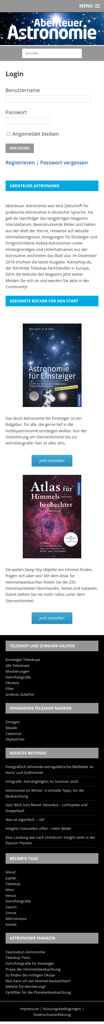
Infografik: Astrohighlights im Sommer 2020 (42, 781)
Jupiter (11, 877)
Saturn (11, 906)
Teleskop (13, 883)
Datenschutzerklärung (52, 1014)
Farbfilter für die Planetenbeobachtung (38, 992)
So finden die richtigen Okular (30, 975)
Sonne (11, 912)
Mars (10, 889)
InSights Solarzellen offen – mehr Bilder (38, 828)
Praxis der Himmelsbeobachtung (33, 969)
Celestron (14, 733)
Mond (10, 872)
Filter (10, 688)
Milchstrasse (16, 918)
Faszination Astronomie (25, 951)
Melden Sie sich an (22, 280)
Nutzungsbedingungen (62, 1008)
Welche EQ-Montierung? (26, 986)
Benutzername (23, 90)
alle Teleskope (17, 665)
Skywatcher (15, 739)
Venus (11, 895)
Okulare (12, 682)
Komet (11, 924)
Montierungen (17, 671)
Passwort (16, 112)
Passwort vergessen (64, 162)
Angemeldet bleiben (35, 133)
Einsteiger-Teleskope (23, 659)
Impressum (29, 1008)
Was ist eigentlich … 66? (25, 819)
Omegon (13, 721)
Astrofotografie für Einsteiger (30, 963)
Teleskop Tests (18, 957)
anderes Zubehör (20, 694)
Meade (11, 727)
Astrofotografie (18, 677)
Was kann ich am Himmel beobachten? (38, 980)
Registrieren (20, 162)
